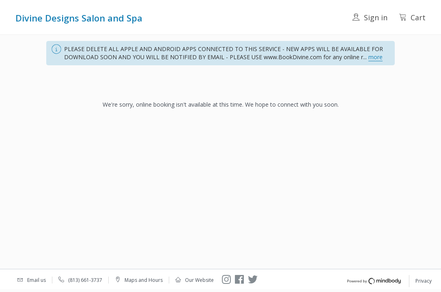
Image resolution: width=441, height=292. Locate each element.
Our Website (199, 280)
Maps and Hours (144, 280)
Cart (412, 17)
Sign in (369, 17)
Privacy (423, 280)
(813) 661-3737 (85, 280)
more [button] (375, 57)
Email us (36, 280)
